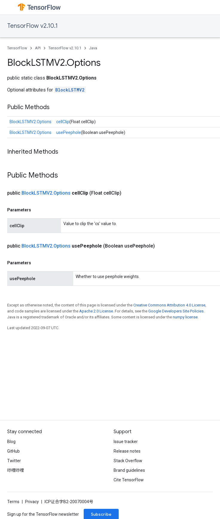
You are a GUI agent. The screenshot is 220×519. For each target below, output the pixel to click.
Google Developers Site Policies (176, 311)
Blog (11, 441)
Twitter (14, 460)
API (38, 48)
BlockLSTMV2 (70, 90)
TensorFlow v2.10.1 (32, 26)
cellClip (62, 121)
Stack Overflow (128, 460)
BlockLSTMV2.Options (30, 121)
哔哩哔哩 (15, 470)
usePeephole (68, 132)
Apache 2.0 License (96, 311)
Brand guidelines (129, 470)
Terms (13, 501)
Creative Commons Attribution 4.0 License (169, 305)
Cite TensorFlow (129, 479)
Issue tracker (126, 441)
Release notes (127, 451)
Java (93, 48)
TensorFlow (17, 48)
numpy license (185, 317)
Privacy (32, 501)
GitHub (13, 451)
